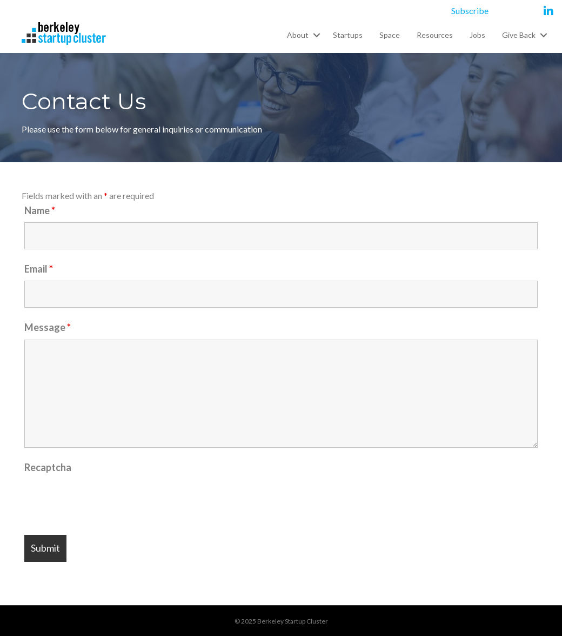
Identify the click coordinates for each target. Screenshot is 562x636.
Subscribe (470, 10)
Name (39, 210)
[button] (316, 35)
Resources (435, 34)
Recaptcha (47, 467)
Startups (348, 34)
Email (38, 268)
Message (47, 327)
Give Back (519, 34)
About (298, 34)
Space (389, 34)
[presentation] (106, 500)
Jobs (477, 34)
